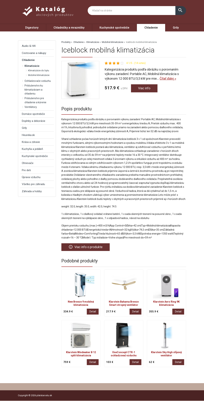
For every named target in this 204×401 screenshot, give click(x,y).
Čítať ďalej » (168, 78)
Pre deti (26, 170)
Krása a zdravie (31, 142)
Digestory (31, 27)
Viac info (144, 88)
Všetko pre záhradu (33, 184)
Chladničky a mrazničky (69, 27)
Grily (176, 27)
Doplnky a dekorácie (33, 121)
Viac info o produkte (86, 247)
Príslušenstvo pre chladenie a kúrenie (35, 100)
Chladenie (151, 27)
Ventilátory (31, 107)
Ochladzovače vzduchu (38, 80)
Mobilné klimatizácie (112, 42)
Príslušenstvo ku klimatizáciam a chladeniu (34, 89)
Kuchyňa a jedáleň (32, 149)
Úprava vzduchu (31, 177)
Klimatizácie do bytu (38, 70)
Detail (92, 311)
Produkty (66, 42)
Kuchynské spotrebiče (114, 27)
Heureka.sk (28, 135)
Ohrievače (27, 163)
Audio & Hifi (29, 46)
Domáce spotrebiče (33, 114)
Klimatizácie (92, 42)
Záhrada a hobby (32, 191)
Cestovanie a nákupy (34, 53)
